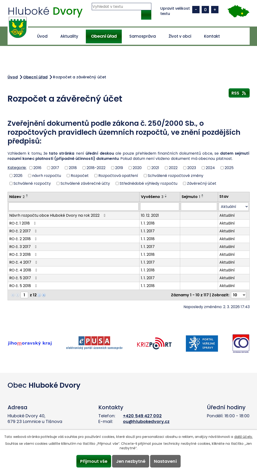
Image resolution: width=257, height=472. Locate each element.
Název (17, 196)
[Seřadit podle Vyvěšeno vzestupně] (166, 195)
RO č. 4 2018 (24, 270)
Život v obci (180, 36)
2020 (137, 168)
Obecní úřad (104, 36)
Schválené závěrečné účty (85, 183)
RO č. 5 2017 (24, 278)
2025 (229, 168)
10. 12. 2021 (150, 215)
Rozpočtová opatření (118, 175)
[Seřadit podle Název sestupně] (27, 197)
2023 (191, 168)
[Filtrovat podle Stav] (233, 206)
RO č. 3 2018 (23, 254)
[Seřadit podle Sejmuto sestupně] (202, 197)
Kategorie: (17, 167)
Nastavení (165, 461)
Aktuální (227, 215)
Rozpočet (80, 175)
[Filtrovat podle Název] (74, 206)
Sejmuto (191, 196)
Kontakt (212, 36)
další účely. (243, 436)
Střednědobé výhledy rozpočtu (148, 183)
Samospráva (142, 36)
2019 (119, 168)
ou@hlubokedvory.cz (146, 421)
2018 (73, 168)
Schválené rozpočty (32, 183)
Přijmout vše (93, 461)
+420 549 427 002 (142, 416)
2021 (155, 168)
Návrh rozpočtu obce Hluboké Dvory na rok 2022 (58, 215)
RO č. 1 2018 (23, 223)
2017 (55, 168)
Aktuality (69, 36)
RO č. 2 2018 (23, 239)
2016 (37, 168)
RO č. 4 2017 (24, 262)
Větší (214, 9)
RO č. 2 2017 (23, 231)
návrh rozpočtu (46, 175)
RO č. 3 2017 (23, 246)
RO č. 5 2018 (24, 285)
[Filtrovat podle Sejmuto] (199, 206)
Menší (196, 9)
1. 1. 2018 (148, 223)
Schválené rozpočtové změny (175, 175)
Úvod (42, 36)
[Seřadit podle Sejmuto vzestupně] (202, 195)
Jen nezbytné (130, 461)
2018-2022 (96, 168)
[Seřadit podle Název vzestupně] (27, 195)
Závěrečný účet (201, 183)
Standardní (205, 9)
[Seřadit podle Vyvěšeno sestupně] (166, 197)
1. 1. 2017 (148, 231)
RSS (239, 93)
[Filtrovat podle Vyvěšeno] (159, 206)
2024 (210, 168)
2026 (17, 175)
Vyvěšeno (152, 196)
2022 (173, 168)
